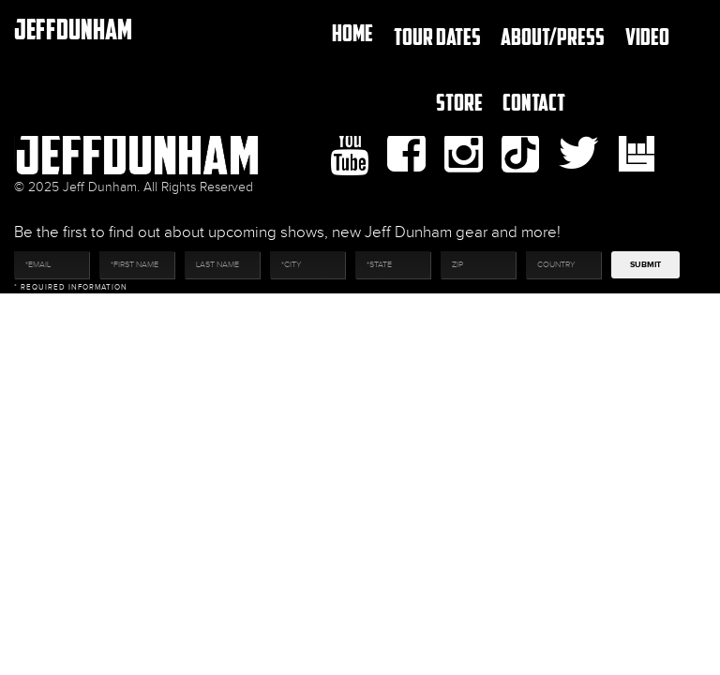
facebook (406, 153)
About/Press (553, 36)
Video (647, 36)
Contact (533, 101)
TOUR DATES (437, 36)
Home (352, 32)
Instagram (463, 153)
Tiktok (520, 153)
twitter (579, 153)
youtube (349, 153)
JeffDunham (73, 28)
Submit (645, 265)
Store (459, 101)
